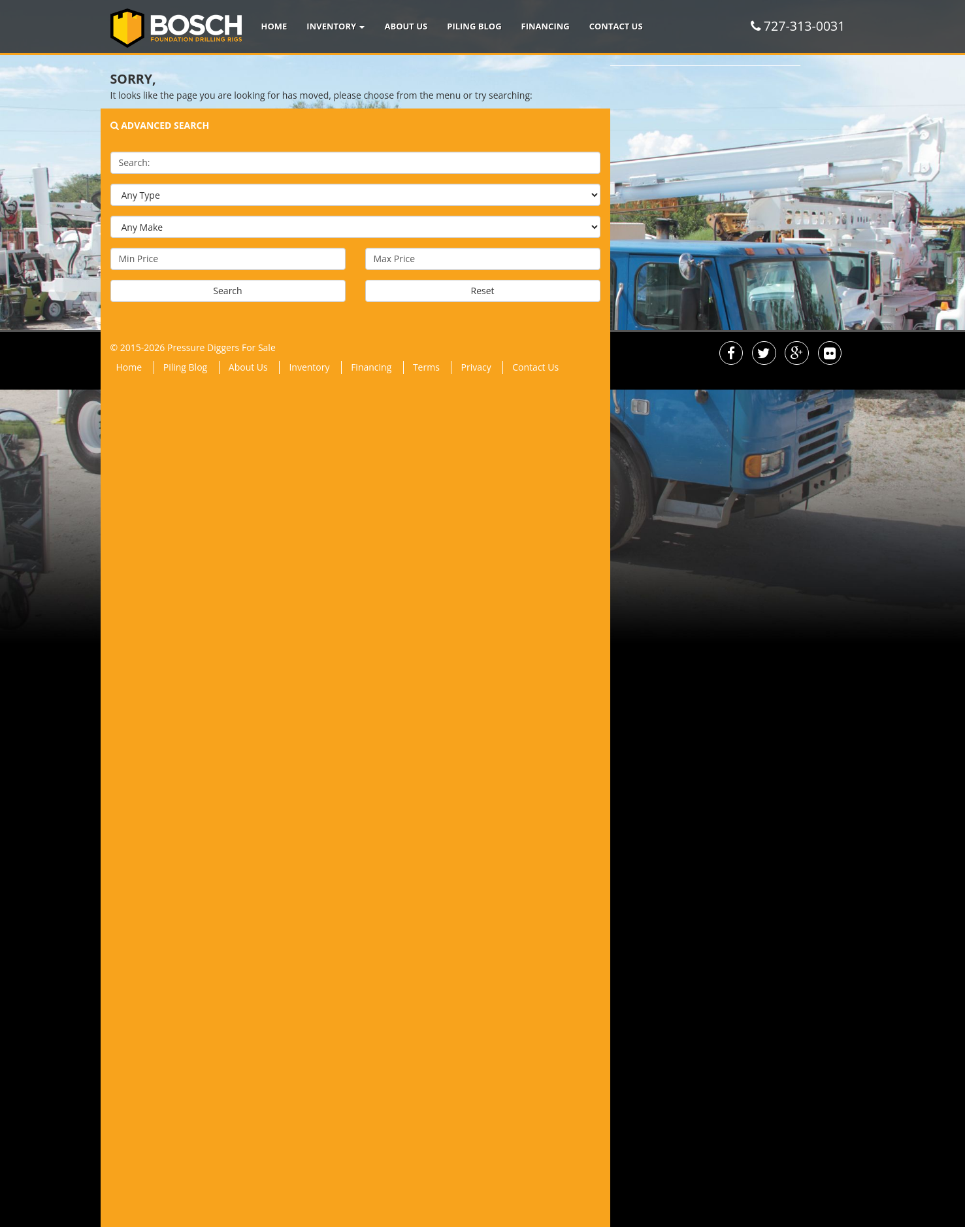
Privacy (476, 367)
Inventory (335, 26)
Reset (482, 290)
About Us (405, 26)
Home (274, 26)
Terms (426, 367)
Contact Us (616, 26)
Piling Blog (474, 26)
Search (227, 290)
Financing (545, 26)
